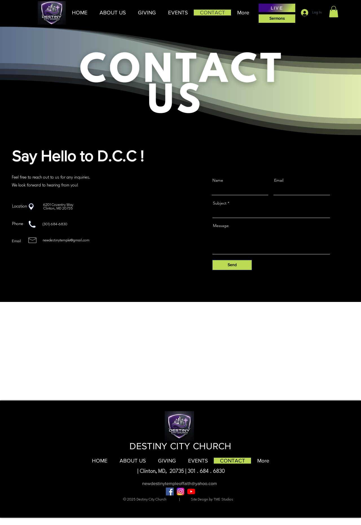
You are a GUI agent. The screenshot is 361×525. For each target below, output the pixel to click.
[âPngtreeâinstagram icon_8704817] (180, 491)
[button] (112, 12)
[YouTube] (191, 491)
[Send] (232, 265)
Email (278, 180)
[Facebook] (170, 491)
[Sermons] (277, 18)
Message (221, 226)
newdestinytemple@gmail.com (66, 240)
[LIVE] (277, 8)
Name (217, 180)
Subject (219, 203)
